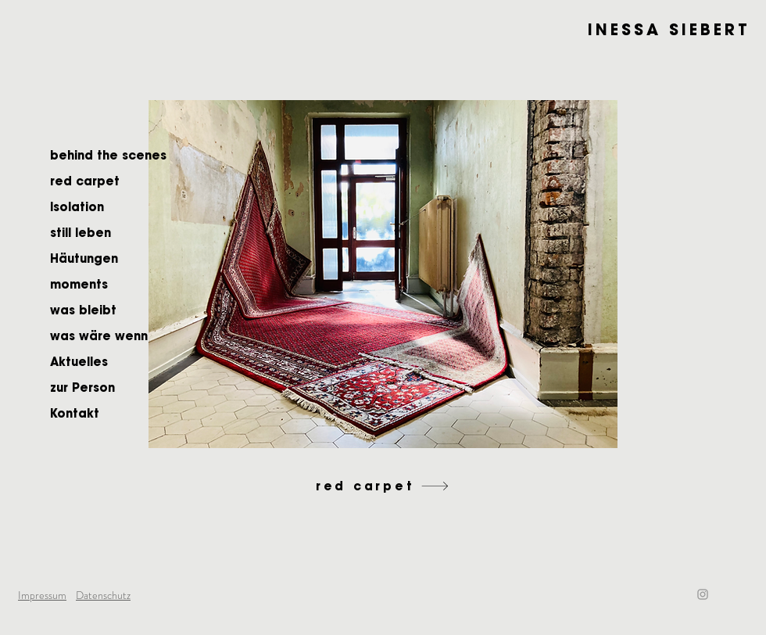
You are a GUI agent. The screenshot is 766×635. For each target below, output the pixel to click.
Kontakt (74, 413)
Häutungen (84, 258)
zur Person (82, 387)
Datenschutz (103, 595)
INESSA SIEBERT (669, 29)
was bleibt (83, 310)
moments (79, 284)
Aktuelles (79, 361)
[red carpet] (382, 486)
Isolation (77, 206)
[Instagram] (703, 594)
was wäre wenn (99, 335)
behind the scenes (108, 155)
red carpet (85, 181)
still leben (80, 232)
